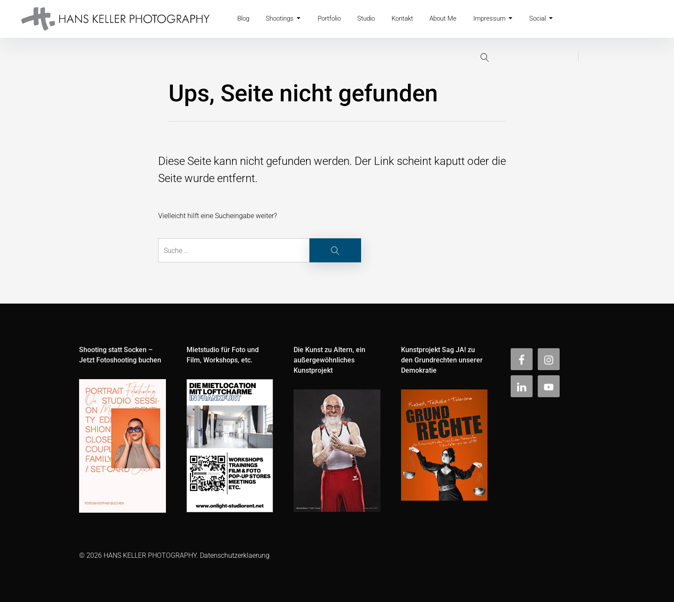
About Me (453, 19)
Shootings (286, 19)
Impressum (504, 19)
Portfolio (334, 19)
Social (554, 19)
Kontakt (411, 19)
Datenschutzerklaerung (235, 555)
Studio (373, 19)
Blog (244, 19)
